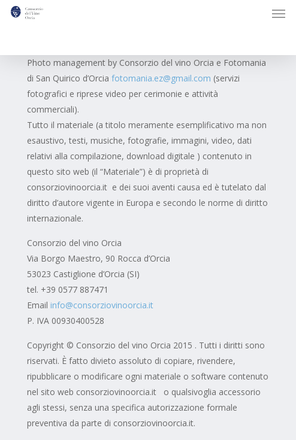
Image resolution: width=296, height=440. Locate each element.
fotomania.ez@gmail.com (161, 78)
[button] (278, 13)
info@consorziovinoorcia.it (101, 305)
